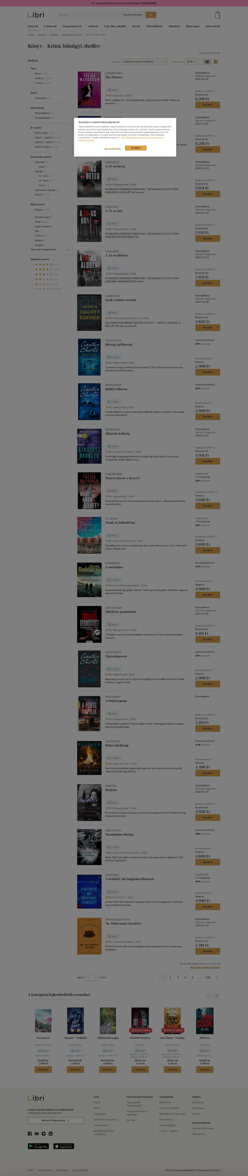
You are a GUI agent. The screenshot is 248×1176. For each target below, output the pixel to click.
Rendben (135, 148)
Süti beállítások (113, 149)
